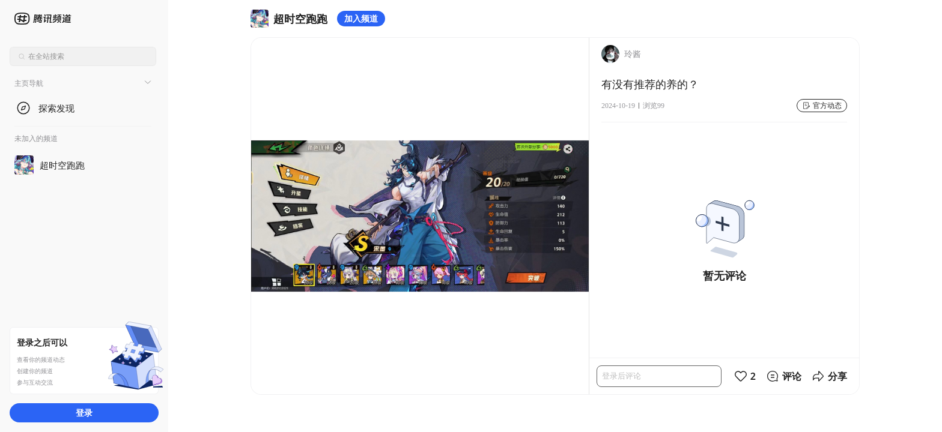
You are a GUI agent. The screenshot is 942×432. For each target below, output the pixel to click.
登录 (84, 412)
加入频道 (361, 18)
